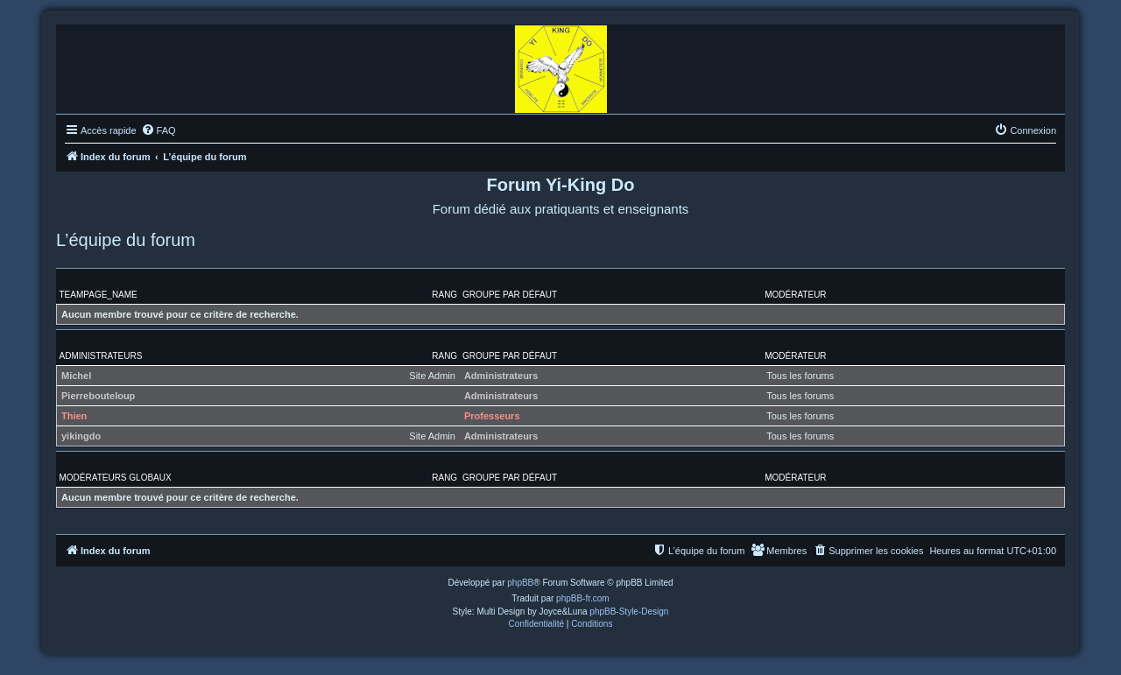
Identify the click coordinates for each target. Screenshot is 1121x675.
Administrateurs (101, 356)
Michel (76, 375)
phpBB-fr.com (583, 598)
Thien (74, 416)
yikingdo (81, 436)
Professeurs (492, 416)
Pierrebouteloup (98, 395)
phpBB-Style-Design (628, 611)
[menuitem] (158, 130)
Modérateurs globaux (116, 477)
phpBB (520, 582)
